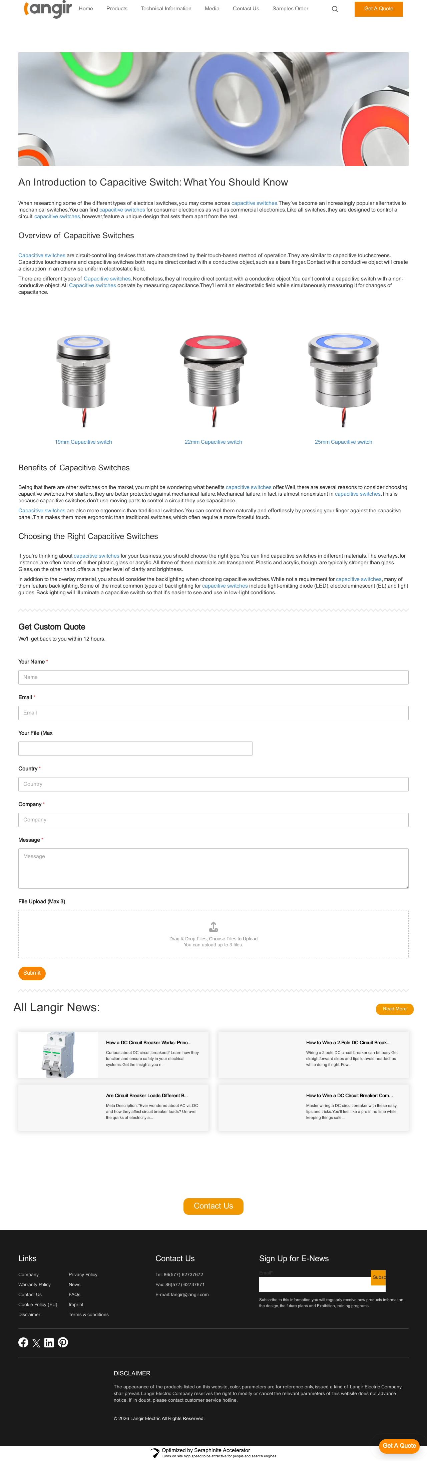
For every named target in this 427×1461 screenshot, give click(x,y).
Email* (322, 1281)
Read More (395, 1009)
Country (29, 768)
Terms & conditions (89, 1315)
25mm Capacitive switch (343, 442)
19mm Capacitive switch (83, 442)
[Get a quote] (399, 1446)
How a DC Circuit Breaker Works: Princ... (148, 1043)
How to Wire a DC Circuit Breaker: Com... (349, 1096)
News (74, 1285)
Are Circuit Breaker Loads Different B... (147, 1096)
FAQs (74, 1295)
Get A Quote (378, 8)
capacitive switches (254, 203)
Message (30, 840)
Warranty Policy (34, 1285)
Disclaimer (29, 1315)
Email (26, 697)
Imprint (76, 1305)
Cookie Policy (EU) (37, 1305)
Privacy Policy (83, 1275)
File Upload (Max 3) (41, 901)
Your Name (33, 662)
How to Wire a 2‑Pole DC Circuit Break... (348, 1043)
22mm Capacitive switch (213, 442)
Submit (32, 973)
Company (31, 804)
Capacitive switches (41, 255)
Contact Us (213, 1206)
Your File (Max (35, 733)
